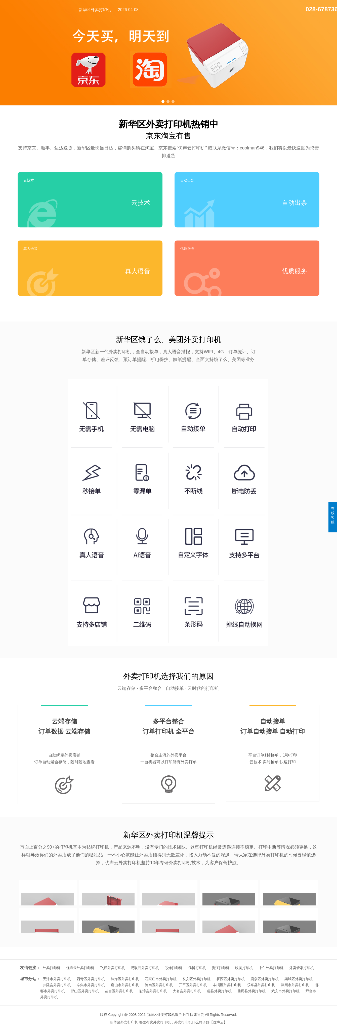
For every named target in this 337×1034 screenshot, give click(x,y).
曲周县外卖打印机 (251, 991)
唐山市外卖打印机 (125, 985)
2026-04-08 (128, 10)
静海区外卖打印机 (125, 979)
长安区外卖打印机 (196, 979)
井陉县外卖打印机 (57, 985)
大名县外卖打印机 (187, 991)
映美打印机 (244, 968)
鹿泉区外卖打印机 (264, 979)
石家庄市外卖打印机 (161, 979)
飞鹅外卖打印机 (112, 968)
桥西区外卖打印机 (231, 979)
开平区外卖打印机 (193, 985)
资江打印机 (220, 968)
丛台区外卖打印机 (119, 991)
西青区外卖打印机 (91, 979)
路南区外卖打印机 (159, 985)
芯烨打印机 (173, 968)
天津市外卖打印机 (57, 979)
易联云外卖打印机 (145, 968)
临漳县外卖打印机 (153, 991)
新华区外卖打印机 (95, 10)
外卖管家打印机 (301, 968)
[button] (162, 101)
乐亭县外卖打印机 (261, 985)
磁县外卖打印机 (219, 991)
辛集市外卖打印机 (91, 985)
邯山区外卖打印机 (85, 991)
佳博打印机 (197, 968)
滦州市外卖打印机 (295, 985)
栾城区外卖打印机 (298, 979)
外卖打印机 (51, 968)
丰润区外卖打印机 (227, 985)
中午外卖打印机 (271, 968)
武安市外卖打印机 (285, 991)
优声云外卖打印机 (80, 968)
